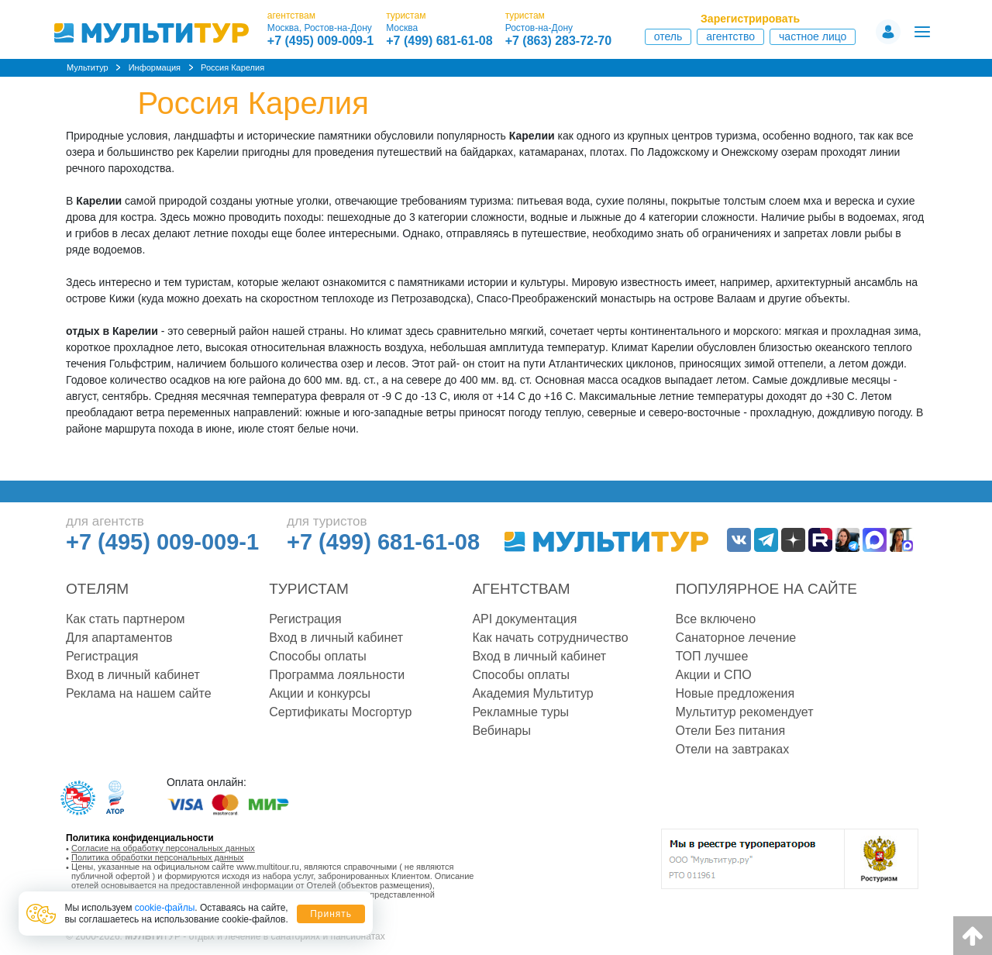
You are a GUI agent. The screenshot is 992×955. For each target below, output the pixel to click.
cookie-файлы (165, 907)
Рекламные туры (520, 712)
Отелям (97, 589)
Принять (331, 913)
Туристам (309, 589)
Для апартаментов (119, 637)
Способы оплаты (318, 656)
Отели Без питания (731, 730)
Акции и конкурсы (319, 693)
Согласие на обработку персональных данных (163, 848)
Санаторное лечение (736, 637)
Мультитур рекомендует (745, 712)
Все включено (716, 619)
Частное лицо (812, 36)
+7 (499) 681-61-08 (439, 41)
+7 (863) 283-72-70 (558, 41)
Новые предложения (735, 693)
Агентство (730, 36)
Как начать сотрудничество (550, 637)
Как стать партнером (125, 619)
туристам (405, 15)
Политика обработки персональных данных (157, 857)
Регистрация (102, 656)
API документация (524, 619)
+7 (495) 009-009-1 (320, 41)
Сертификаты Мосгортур (340, 712)
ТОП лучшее (712, 656)
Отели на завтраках (733, 749)
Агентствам (521, 589)
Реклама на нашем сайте (139, 693)
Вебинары (501, 730)
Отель (668, 36)
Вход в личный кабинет (133, 674)
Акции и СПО (714, 674)
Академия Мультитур (532, 693)
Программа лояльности (337, 674)
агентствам (291, 15)
